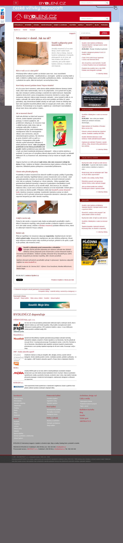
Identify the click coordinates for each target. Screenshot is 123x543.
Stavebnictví (17, 395)
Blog (81, 412)
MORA (15, 368)
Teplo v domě (84, 406)
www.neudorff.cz (30, 262)
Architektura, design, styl (88, 395)
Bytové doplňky (18, 433)
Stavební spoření (52, 403)
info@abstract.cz (59, 449)
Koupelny (17, 424)
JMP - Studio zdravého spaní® (23, 352)
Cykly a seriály (85, 398)
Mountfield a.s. (18, 335)
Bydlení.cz (17, 30)
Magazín (85, 200)
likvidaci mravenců (45, 225)
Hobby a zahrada (52, 418)
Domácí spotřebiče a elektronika (23, 436)
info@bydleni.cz (61, 447)
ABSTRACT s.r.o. (32, 449)
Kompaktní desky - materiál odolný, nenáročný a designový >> (58, 291)
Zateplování (17, 405)
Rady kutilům (25, 298)
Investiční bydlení (52, 398)
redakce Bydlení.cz (32, 275)
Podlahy (16, 408)
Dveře (16, 410)
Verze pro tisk (69, 280)
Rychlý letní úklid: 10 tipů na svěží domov (94, 163)
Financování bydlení (53, 395)
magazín (72, 33)
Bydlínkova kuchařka (87, 409)
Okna (15, 413)
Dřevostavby (17, 401)
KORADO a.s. (18, 383)
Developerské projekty (54, 409)
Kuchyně (16, 298)
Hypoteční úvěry (52, 401)
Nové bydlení (51, 407)
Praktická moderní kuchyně (88, 404)
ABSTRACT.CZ (85, 421)
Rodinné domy (18, 398)
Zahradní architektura (53, 423)
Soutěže (46, 298)
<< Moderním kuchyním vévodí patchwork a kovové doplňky (31, 289)
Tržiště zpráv (84, 418)
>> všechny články (101, 73)
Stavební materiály (19, 403)
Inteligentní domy (52, 414)
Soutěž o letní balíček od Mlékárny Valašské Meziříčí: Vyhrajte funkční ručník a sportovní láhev (94, 45)
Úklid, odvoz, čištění (36, 298)
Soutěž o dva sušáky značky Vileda (92, 178)
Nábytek (16, 431)
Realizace (17, 415)
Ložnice (16, 426)
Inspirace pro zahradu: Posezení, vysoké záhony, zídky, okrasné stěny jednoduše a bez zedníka (94, 144)
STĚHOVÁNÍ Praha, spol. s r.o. (24, 320)
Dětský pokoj (18, 428)
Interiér (25, 30)
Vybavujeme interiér (86, 401)
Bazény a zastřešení (53, 420)
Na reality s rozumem (53, 412)
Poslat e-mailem (57, 280)
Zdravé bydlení (55, 298)
